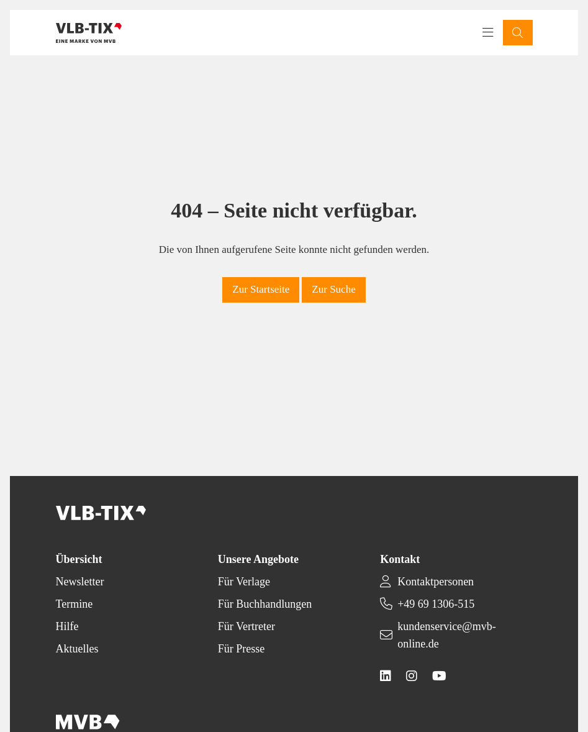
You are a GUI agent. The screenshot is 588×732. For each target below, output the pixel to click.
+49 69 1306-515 (435, 604)
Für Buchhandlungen (265, 604)
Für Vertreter (246, 626)
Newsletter (80, 581)
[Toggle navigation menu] (488, 33)
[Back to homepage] (89, 33)
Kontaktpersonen (435, 581)
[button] (518, 32)
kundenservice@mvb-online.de (446, 635)
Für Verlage (244, 581)
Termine (74, 604)
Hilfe (67, 626)
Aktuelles (77, 649)
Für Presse (241, 649)
